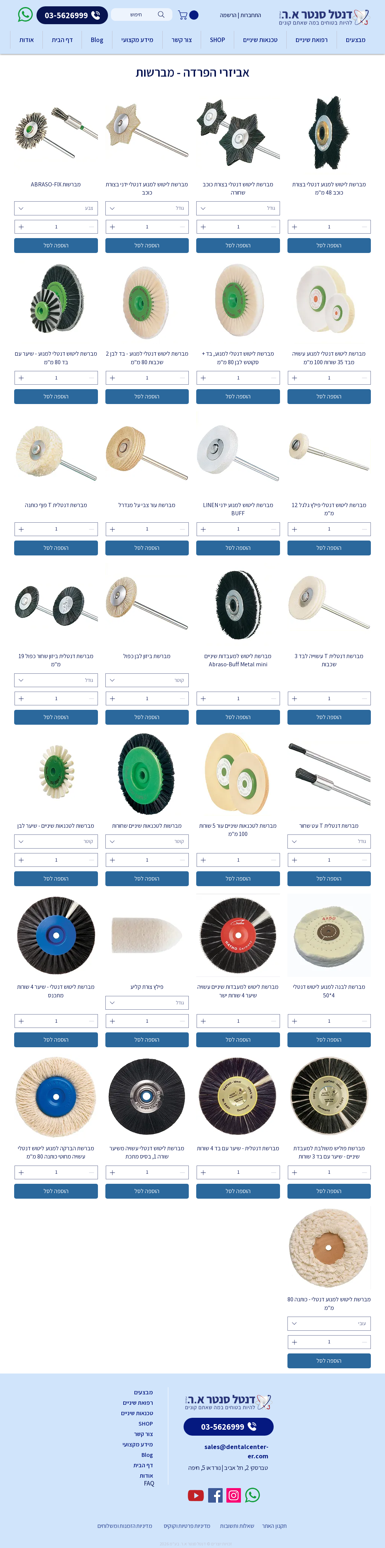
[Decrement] (365, 226)
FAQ (149, 1483)
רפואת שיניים (138, 1403)
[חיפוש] (141, 14)
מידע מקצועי (137, 1444)
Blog (147, 1455)
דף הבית (143, 1465)
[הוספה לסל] (329, 245)
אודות (146, 1476)
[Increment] (293, 226)
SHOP (146, 1423)
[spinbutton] (329, 226)
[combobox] (238, 208)
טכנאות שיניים (137, 1413)
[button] (189, 15)
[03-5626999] (72, 15)
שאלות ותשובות (236, 1526)
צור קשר (143, 1434)
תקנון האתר (274, 1526)
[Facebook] (215, 1495)
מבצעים (143, 1392)
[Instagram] (233, 1495)
